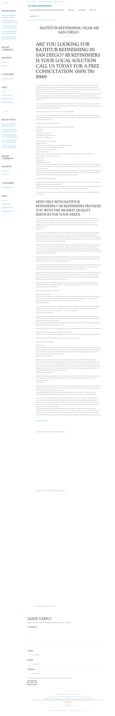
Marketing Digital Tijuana (73, 694)
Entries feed (6, 95)
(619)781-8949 (32, 1)
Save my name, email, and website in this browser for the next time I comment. (51, 678)
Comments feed (7, 99)
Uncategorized (7, 79)
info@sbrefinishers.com (46, 1)
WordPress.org (7, 102)
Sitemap (78, 710)
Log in (4, 92)
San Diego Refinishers (42, 420)
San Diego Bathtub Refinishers (57, 710)
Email (31, 660)
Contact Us (85, 710)
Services (71, 710)
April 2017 (5, 62)
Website (31, 669)
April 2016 (5, 66)
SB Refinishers (50, 111)
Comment (32, 627)
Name (31, 650)
